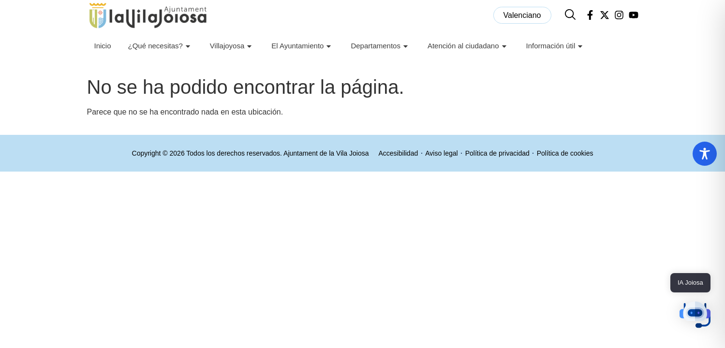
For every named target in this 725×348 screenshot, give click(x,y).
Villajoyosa (232, 46)
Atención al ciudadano (468, 46)
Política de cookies (565, 153)
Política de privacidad (497, 153)
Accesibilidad (398, 153)
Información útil (556, 46)
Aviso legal (441, 153)
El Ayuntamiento (302, 46)
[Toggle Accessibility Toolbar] (705, 154)
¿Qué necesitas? (160, 46)
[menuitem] (522, 15)
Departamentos (381, 46)
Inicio (102, 46)
